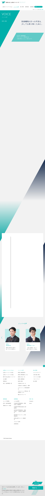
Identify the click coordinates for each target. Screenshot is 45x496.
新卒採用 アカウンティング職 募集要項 (20, 470)
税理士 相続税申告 (21, 426)
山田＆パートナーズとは (7, 6)
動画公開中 (37, 483)
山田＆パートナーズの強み (8, 429)
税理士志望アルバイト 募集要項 (20, 473)
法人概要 (5, 433)
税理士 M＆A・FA (21, 431)
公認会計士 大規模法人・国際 (24, 439)
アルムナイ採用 (17, 476)
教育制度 (27, 6)
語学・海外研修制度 (7, 457)
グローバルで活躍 (36, 431)
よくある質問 (16, 455)
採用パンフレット (38, 6)
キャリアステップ (36, 426)
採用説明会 (16, 478)
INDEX (22, 414)
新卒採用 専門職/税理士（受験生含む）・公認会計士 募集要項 (20, 466)
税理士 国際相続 (21, 433)
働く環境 (22, 6)
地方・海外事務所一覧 (7, 437)
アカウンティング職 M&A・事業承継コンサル (24, 446)
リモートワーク (36, 433)
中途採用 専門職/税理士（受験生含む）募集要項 (20, 458)
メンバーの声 (16, 6)
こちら (4, 488)
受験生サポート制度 (7, 459)
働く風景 (35, 435)
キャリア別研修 (6, 455)
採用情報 (32, 6)
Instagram (31, 455)
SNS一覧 (31, 453)
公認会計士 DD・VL (22, 437)
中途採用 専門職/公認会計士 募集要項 (20, 462)
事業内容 (5, 435)
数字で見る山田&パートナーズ (9, 431)
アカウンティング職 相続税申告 (24, 443)
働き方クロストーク (22, 448)
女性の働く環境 (36, 429)
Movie (30, 457)
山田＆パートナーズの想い (8, 426)
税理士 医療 (20, 435)
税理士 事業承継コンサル (23, 429)
